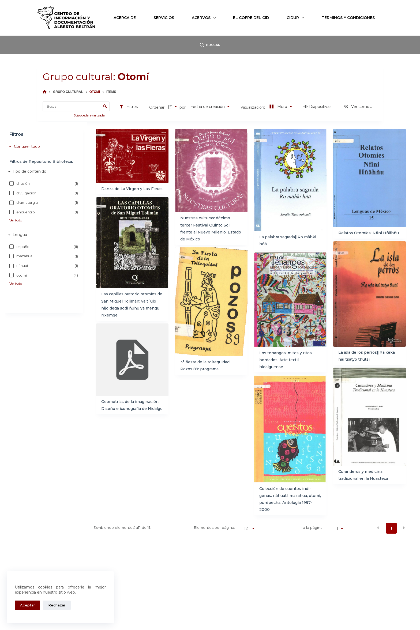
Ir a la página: (311, 527)
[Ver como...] (358, 107)
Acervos (205, 18)
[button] (378, 528)
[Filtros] (128, 107)
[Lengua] (42, 234)
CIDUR (296, 18)
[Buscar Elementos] (76, 106)
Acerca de (125, 17)
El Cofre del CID (251, 17)
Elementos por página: (214, 527)
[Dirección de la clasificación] (173, 107)
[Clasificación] (210, 107)
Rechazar (56, 605)
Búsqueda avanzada (89, 115)
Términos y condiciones (348, 17)
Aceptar (27, 605)
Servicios (163, 17)
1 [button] (391, 528)
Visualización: (253, 107)
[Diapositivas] (318, 107)
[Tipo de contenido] (42, 171)
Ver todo (15, 220)
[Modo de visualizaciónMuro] (279, 107)
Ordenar (156, 107)
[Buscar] (210, 45)
